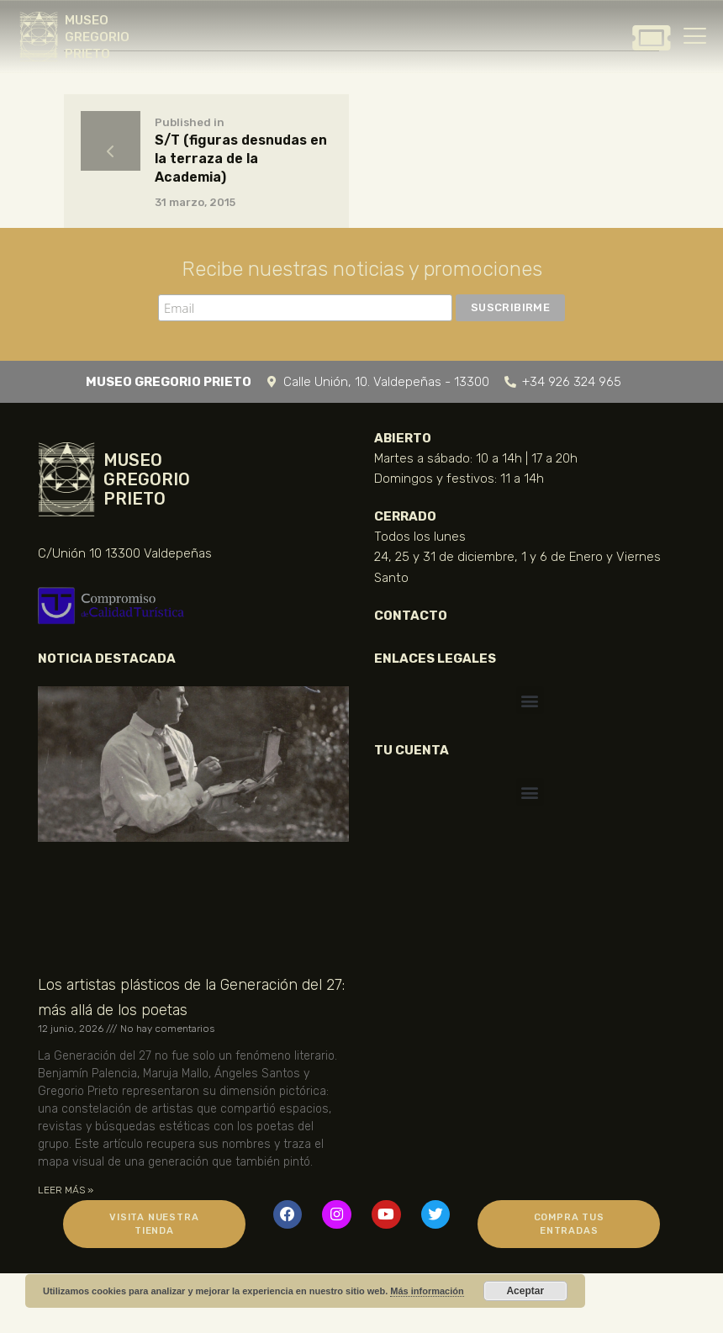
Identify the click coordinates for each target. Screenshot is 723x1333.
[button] (530, 700)
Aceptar (525, 1291)
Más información (426, 1291)
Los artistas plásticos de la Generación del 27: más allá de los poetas (191, 997)
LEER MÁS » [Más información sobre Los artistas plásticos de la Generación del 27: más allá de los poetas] (65, 1190)
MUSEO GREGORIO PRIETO (97, 37)
